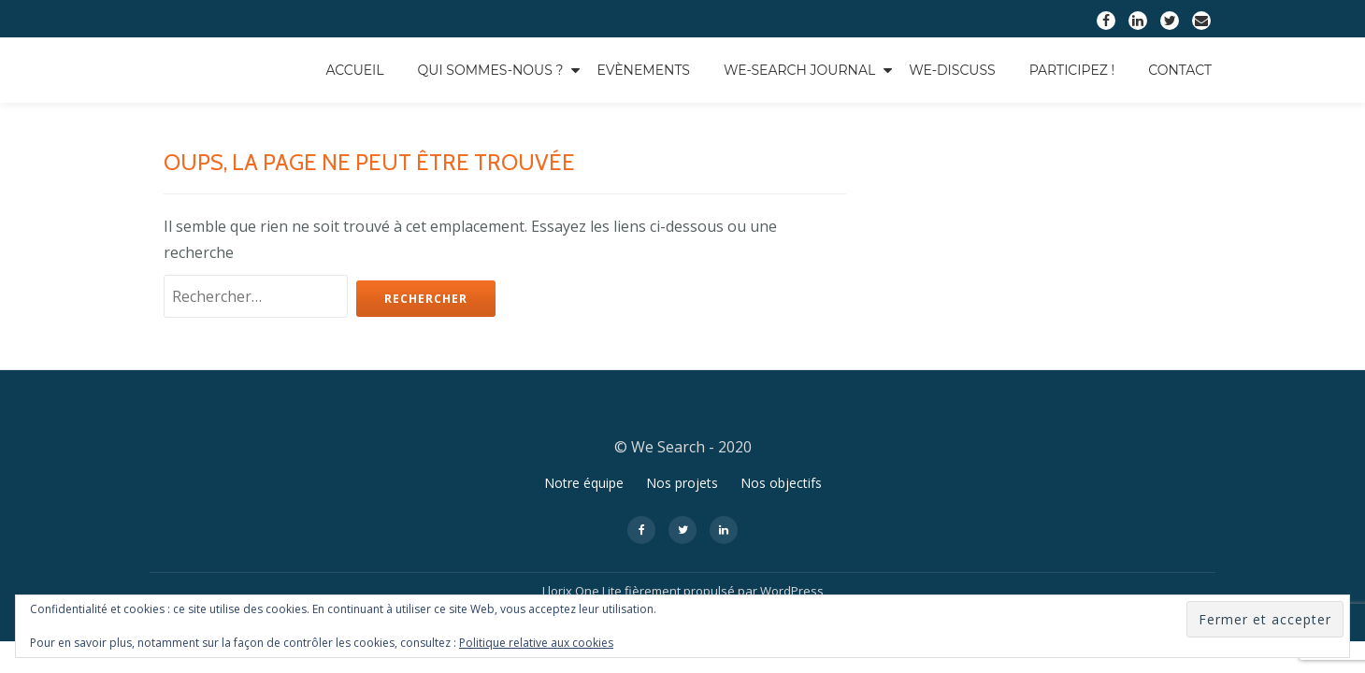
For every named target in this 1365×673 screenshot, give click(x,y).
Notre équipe (584, 445)
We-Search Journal (799, 70)
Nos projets (682, 445)
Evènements (643, 70)
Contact (1180, 70)
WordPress (792, 553)
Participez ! (1072, 70)
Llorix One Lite (583, 553)
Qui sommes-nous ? (491, 70)
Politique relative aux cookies (536, 643)
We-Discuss (952, 70)
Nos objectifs (781, 445)
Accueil (354, 70)
